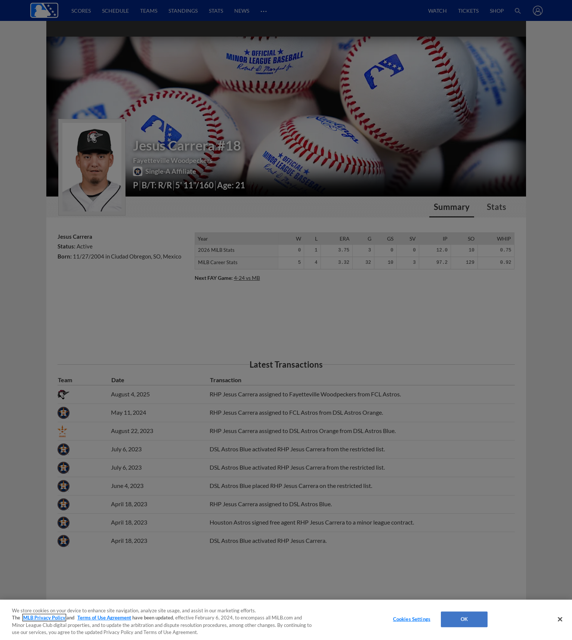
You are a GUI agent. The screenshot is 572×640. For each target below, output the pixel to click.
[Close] (560, 619)
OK (464, 619)
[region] (286, 620)
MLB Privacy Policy (44, 618)
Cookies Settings (411, 619)
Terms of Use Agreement (104, 618)
